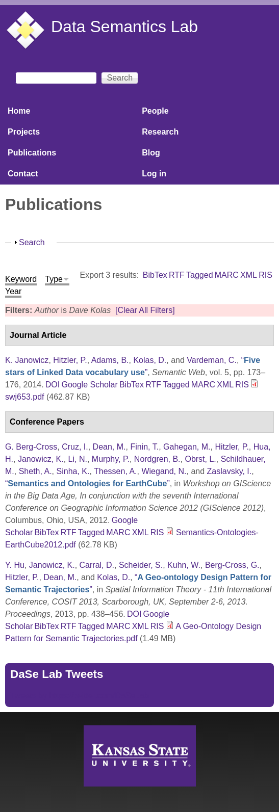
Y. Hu (14, 565)
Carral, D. (97, 565)
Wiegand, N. (163, 471)
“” (87, 483)
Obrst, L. (200, 459)
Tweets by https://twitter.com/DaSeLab (79, 695)
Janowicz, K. (41, 459)
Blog (151, 152)
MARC (227, 275)
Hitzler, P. (70, 360)
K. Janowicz (26, 360)
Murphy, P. (111, 459)
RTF (177, 275)
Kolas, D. (149, 360)
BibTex (155, 275)
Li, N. (77, 459)
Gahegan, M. (187, 446)
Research (160, 131)
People (155, 111)
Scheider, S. (141, 565)
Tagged (199, 275)
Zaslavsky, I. (229, 471)
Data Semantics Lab (124, 26)
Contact (23, 173)
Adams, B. (110, 360)
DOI (52, 384)
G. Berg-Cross (31, 446)
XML (248, 275)
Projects (24, 131)
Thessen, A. (115, 471)
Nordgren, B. (157, 459)
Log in (154, 173)
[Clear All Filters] (144, 310)
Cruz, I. (75, 446)
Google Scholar (89, 384)
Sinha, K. (73, 471)
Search (32, 242)
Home (19, 111)
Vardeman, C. (212, 360)
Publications (32, 152)
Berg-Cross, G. (232, 565)
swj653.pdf (24, 396)
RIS (265, 275)
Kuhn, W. (183, 565)
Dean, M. (109, 446)
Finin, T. (144, 446)
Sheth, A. (35, 471)
